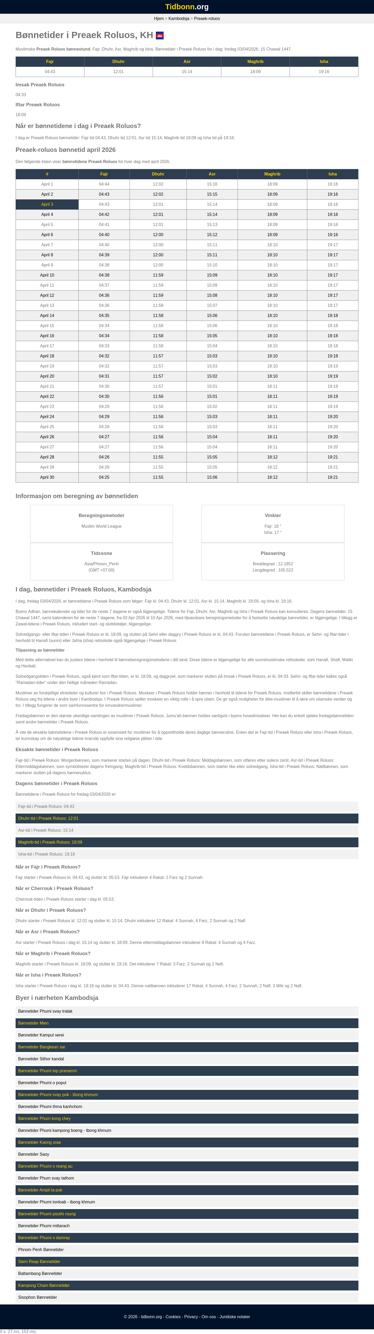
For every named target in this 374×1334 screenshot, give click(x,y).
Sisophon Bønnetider (37, 1297)
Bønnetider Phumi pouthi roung (47, 1214)
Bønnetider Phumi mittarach (44, 1226)
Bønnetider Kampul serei (41, 1035)
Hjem (159, 18)
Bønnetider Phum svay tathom (46, 1178)
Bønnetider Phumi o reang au (45, 1166)
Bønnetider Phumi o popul (42, 1083)
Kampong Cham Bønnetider (44, 1285)
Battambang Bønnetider (40, 1273)
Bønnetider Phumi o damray (44, 1238)
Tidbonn (180, 7)
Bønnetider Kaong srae (39, 1142)
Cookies (173, 1317)
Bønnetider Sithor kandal (41, 1059)
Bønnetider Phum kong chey (44, 1118)
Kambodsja (179, 18)
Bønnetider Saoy (33, 1154)
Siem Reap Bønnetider (39, 1261)
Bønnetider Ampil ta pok (40, 1190)
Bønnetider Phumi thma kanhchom (50, 1106)
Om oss (209, 1317)
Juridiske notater (234, 1317)
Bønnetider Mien (33, 1023)
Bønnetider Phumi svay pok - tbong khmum (58, 1094)
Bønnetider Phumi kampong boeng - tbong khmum (64, 1130)
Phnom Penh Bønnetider (41, 1249)
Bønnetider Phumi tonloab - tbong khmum (56, 1202)
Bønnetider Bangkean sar (41, 1047)
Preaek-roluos (207, 18)
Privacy (191, 1317)
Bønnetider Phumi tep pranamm (47, 1071)
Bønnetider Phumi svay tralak (45, 1011)
